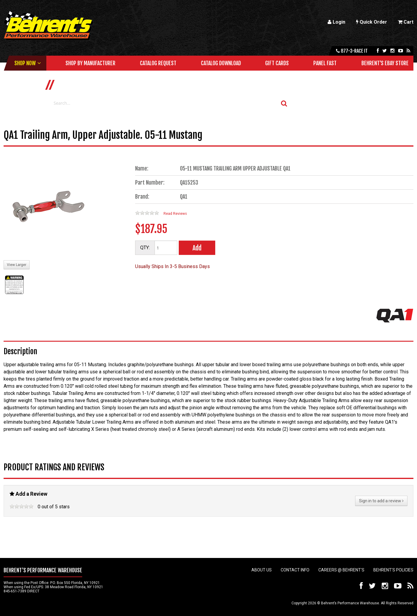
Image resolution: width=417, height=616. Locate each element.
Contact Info (295, 570)
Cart (405, 22)
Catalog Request (158, 63)
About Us (261, 570)
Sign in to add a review (381, 500)
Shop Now (25, 63)
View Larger (16, 265)
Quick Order (371, 22)
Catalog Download (221, 63)
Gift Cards (277, 63)
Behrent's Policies (393, 570)
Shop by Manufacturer (90, 63)
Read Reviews (175, 214)
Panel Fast (325, 63)
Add (197, 248)
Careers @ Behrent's (341, 570)
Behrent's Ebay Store (385, 63)
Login (336, 22)
